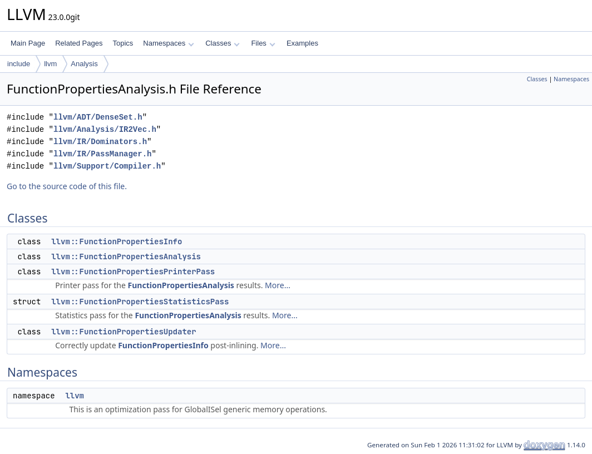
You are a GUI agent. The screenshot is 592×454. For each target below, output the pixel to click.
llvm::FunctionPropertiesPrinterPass (133, 272)
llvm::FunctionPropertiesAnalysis (126, 256)
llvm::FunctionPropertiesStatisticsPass (140, 302)
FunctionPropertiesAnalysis (181, 285)
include (18, 64)
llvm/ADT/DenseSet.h (97, 117)
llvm (50, 64)
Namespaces (168, 43)
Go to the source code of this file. (67, 186)
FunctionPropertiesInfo (163, 345)
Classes (222, 43)
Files (263, 43)
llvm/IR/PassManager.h (102, 154)
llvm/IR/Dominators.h (100, 141)
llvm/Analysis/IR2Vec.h (104, 129)
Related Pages (78, 43)
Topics (122, 43)
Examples (302, 43)
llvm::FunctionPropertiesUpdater (123, 332)
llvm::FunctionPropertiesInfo (116, 241)
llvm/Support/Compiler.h (107, 166)
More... (277, 285)
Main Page (28, 43)
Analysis (84, 64)
